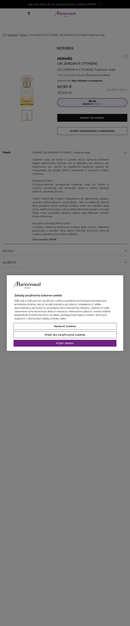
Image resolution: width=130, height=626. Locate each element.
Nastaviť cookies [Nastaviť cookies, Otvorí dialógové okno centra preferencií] (65, 326)
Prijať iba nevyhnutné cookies (65, 334)
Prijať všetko (65, 343)
